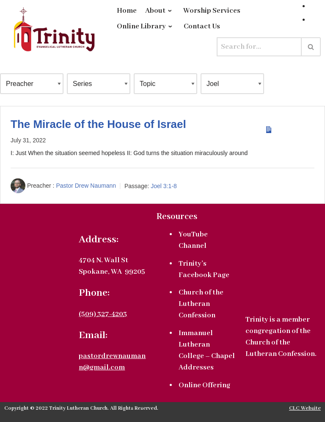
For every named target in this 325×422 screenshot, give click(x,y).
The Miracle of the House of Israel (98, 124)
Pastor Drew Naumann (86, 186)
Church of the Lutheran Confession (201, 304)
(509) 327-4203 (103, 314)
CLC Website (305, 408)
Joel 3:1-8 (163, 186)
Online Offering (204, 385)
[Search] (259, 46)
